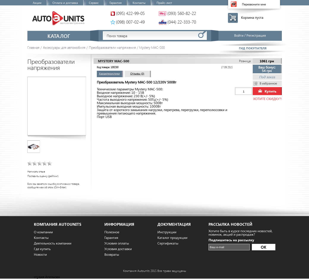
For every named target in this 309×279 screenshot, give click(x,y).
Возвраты (111, 254)
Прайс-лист (164, 3)
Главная (33, 47)
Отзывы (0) (137, 73)
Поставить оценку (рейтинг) (42, 176)
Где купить (42, 249)
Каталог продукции (172, 237)
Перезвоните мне (254, 4)
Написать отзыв (36, 171)
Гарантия (116, 3)
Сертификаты (167, 243)
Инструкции (166, 232)
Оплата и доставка (65, 3)
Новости (40, 254)
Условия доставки (118, 249)
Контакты (139, 3)
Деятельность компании (52, 243)
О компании (43, 232)
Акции (37, 3)
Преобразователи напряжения (112, 47)
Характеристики (109, 73)
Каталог (58, 35)
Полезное (111, 232)
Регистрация (256, 35)
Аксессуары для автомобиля (64, 47)
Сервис (94, 3)
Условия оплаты (116, 243)
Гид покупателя (253, 48)
